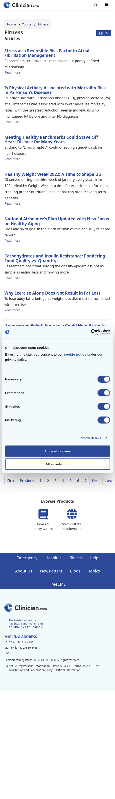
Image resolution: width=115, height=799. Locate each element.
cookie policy (75, 354)
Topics (26, 24)
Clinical (75, 557)
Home (11, 24)
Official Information (68, 670)
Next (96, 480)
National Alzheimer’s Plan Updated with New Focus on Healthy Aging (56, 221)
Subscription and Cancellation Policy (30, 670)
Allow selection (57, 464)
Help (94, 557)
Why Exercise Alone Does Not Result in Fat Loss (52, 293)
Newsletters (51, 571)
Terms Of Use (81, 666)
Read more (12, 72)
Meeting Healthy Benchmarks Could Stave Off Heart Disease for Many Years (51, 139)
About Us (23, 571)
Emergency (27, 557)
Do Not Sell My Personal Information (27, 666)
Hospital (53, 557)
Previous (27, 480)
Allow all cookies (57, 451)
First (10, 480)
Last (108, 480)
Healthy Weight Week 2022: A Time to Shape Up (52, 174)
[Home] (21, 5)
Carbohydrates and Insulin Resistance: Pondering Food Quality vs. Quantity (54, 258)
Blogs (75, 571)
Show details (91, 438)
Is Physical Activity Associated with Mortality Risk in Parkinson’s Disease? (55, 90)
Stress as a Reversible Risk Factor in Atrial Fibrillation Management (46, 53)
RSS (103, 33)
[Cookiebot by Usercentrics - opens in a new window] (90, 332)
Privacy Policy (61, 666)
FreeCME (57, 584)
